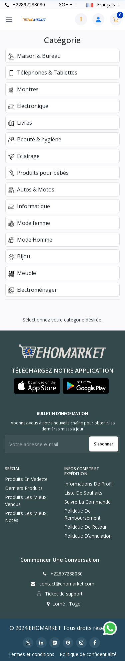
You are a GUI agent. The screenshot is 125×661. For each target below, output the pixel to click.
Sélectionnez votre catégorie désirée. (62, 319)
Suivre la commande (87, 502)
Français (101, 4)
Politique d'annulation (88, 536)
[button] (37, 386)
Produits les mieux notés (25, 516)
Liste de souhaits (83, 493)
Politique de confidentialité (88, 654)
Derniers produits (24, 488)
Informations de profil (88, 484)
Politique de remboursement (82, 514)
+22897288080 (25, 4)
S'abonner (103, 444)
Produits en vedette (26, 479)
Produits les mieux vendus (25, 500)
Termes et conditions (31, 654)
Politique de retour (85, 527)
